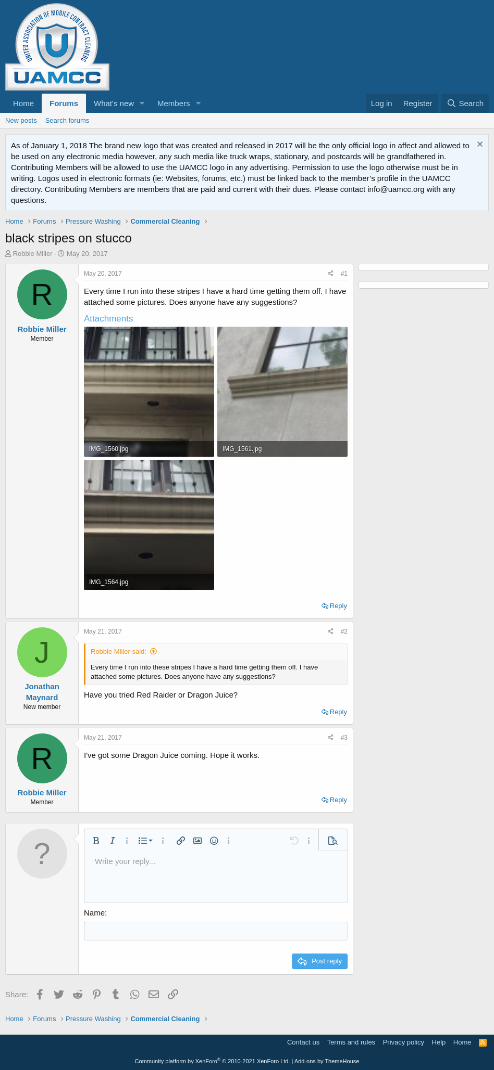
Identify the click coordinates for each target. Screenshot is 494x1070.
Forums (64, 103)
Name (94, 912)
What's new (114, 103)
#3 (344, 737)
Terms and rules (351, 1042)
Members (173, 103)
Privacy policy (403, 1042)
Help (439, 1042)
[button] (142, 103)
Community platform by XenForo (212, 1061)
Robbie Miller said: (118, 651)
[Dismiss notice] (478, 145)
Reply (338, 606)
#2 (344, 631)
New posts (21, 120)
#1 (344, 273)
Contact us (303, 1042)
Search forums (67, 120)
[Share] (330, 274)
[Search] (465, 103)
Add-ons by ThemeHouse (327, 1061)
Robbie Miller (33, 253)
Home (23, 103)
